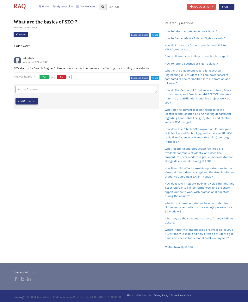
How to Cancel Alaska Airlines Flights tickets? (195, 38)
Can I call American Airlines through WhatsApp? (196, 56)
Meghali (28, 58)
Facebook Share (139, 35)
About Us (132, 295)
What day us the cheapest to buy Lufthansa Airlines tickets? (199, 220)
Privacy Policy (161, 295)
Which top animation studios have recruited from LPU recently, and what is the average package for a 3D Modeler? (198, 207)
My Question (63, 6)
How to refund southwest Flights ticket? (191, 63)
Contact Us (145, 295)
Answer (21, 34)
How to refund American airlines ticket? (191, 31)
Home (44, 6)
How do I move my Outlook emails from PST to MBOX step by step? (195, 47)
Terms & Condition (181, 295)
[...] (145, 7)
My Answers (86, 6)
